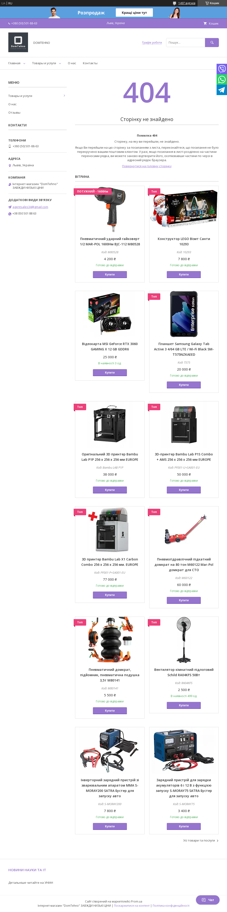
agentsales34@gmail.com (30, 207)
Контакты (90, 63)
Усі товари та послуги (199, 840)
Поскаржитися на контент (132, 906)
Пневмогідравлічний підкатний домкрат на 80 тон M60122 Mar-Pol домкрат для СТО (183, 564)
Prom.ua (136, 901)
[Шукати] (212, 42)
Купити (110, 274)
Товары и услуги (44, 63)
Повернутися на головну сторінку (147, 166)
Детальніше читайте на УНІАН (30, 882)
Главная (14, 63)
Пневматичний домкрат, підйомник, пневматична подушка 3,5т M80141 (109, 674)
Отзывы (14, 112)
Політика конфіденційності (171, 906)
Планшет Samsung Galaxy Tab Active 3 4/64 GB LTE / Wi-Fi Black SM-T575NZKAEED (184, 349)
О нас (72, 63)
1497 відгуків (186, 3)
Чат (208, 900)
